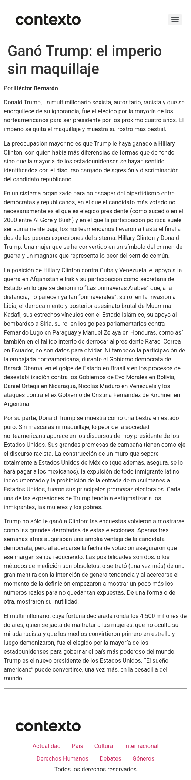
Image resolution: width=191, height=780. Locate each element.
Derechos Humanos (62, 758)
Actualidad (47, 746)
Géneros (143, 758)
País (77, 746)
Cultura (103, 746)
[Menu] (175, 19)
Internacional (141, 746)
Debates (110, 758)
